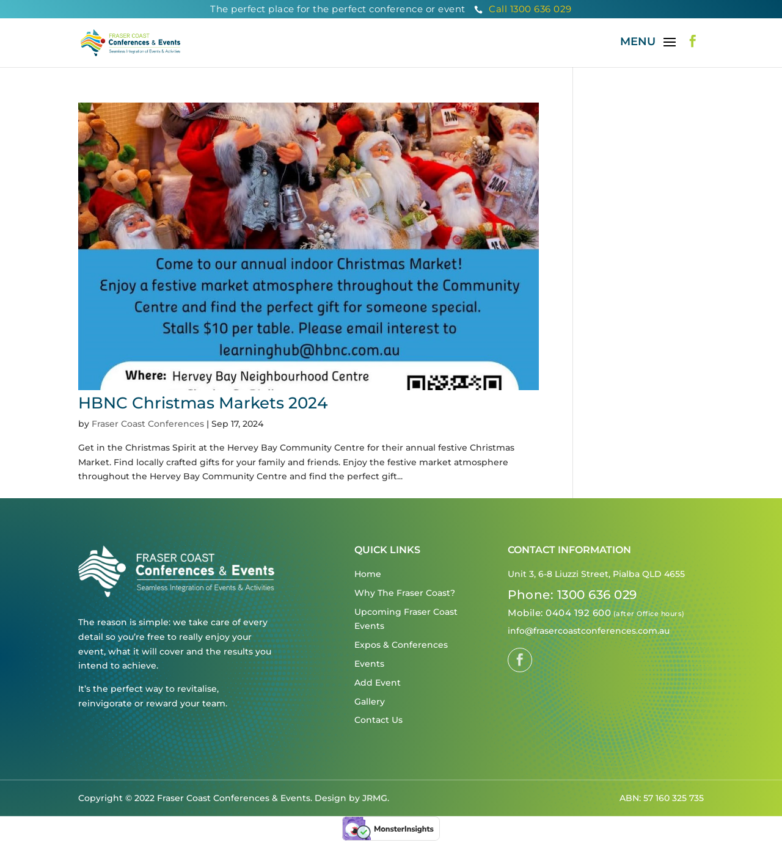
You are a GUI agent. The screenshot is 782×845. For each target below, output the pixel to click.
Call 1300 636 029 (523, 9)
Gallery (369, 701)
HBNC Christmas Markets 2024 (202, 403)
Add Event (377, 682)
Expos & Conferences (401, 644)
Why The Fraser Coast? (404, 592)
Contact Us (378, 719)
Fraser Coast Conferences (148, 423)
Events (369, 663)
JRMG (374, 797)
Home (367, 573)
